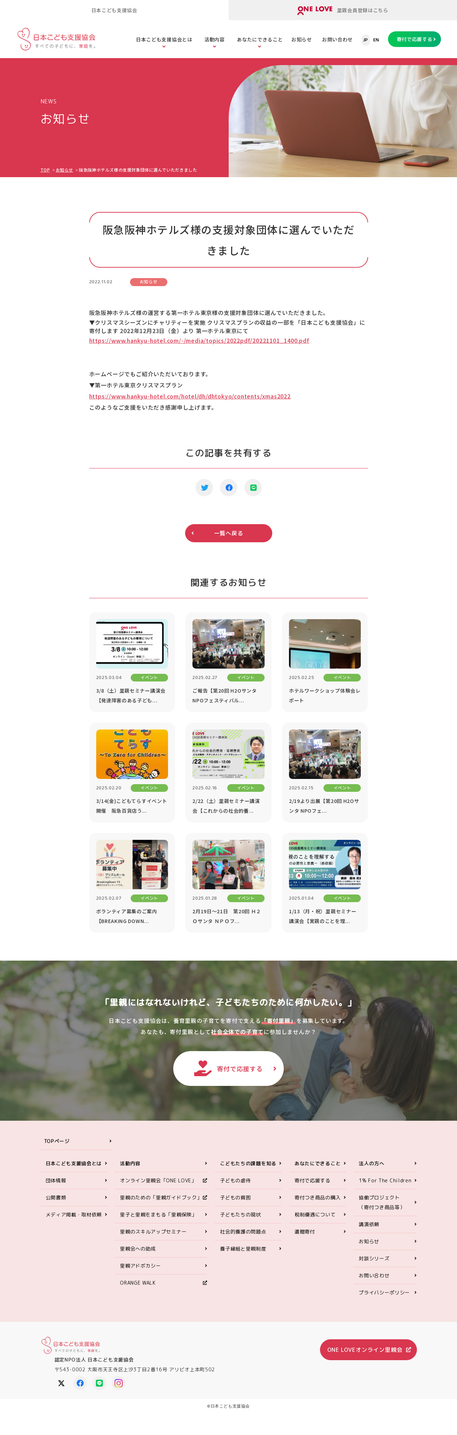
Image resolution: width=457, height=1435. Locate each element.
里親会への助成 (138, 1248)
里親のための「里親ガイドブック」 (161, 1197)
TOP (45, 170)
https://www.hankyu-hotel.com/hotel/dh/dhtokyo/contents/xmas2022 (190, 396)
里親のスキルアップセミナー (153, 1231)
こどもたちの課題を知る (248, 1163)
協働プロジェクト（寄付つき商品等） (382, 1202)
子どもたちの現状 (240, 1214)
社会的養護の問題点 (243, 1231)
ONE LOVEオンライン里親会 (365, 1350)
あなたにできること (260, 39)
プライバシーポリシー (384, 1292)
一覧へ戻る (228, 533)
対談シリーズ (374, 1258)
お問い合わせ (337, 39)
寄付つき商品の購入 (318, 1197)
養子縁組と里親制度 (243, 1248)
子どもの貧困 (235, 1197)
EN (376, 40)
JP (365, 40)
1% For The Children (385, 1180)
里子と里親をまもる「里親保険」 (158, 1214)
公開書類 (56, 1197)
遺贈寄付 (305, 1231)
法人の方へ (371, 1163)
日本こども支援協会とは (164, 39)
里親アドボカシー (140, 1265)
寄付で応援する (415, 39)
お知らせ (301, 39)
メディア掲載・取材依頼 (74, 1214)
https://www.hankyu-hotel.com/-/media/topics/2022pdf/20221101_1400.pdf (199, 340)
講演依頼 (369, 1224)
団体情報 (56, 1180)
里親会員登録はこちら (342, 10)
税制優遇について (315, 1214)
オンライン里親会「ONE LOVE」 (158, 1180)
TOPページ (57, 1141)
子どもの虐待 (235, 1180)
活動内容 (214, 39)
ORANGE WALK (138, 1282)
